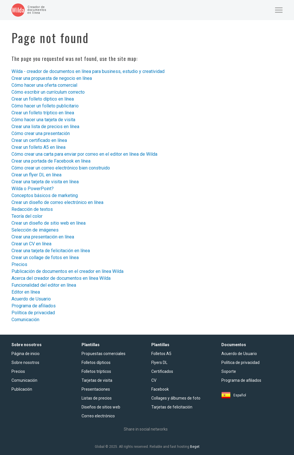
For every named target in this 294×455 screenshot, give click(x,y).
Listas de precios (97, 398)
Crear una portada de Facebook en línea (50, 161)
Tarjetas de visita (97, 380)
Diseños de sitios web (101, 407)
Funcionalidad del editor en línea (43, 285)
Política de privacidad (33, 312)
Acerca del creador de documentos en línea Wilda (61, 278)
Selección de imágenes (35, 230)
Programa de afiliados (33, 306)
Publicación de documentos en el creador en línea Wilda (67, 271)
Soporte (228, 371)
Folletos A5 (161, 353)
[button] (279, 10)
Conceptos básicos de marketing (44, 195)
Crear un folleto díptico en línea (42, 99)
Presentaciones (96, 389)
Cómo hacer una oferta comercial (44, 85)
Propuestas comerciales (103, 353)
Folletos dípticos (96, 362)
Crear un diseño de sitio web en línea (48, 223)
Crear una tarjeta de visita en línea (45, 181)
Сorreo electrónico (98, 416)
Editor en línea (25, 292)
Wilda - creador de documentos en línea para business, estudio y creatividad (88, 71)
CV (153, 380)
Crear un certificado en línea (39, 140)
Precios (19, 264)
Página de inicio (25, 353)
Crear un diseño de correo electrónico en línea (57, 202)
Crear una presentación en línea (42, 237)
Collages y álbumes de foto (175, 398)
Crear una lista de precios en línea (45, 126)
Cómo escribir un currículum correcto (48, 92)
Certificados (162, 371)
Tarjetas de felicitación (171, 407)
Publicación (21, 389)
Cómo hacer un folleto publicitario (45, 106)
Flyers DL (159, 362)
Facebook (160, 389)
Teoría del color (26, 216)
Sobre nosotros (25, 362)
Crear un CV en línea (31, 243)
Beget (195, 447)
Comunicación (25, 319)
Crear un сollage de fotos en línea (45, 257)
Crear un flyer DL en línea (36, 175)
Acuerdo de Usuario (31, 299)
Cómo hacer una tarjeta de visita (43, 119)
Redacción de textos (32, 209)
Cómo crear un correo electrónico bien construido (60, 168)
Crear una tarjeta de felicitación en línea (50, 250)
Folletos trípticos (96, 371)
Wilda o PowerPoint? (32, 188)
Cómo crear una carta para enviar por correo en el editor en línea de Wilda (84, 154)
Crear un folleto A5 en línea (38, 147)
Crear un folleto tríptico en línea (42, 112)
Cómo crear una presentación (40, 133)
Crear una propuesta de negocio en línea (51, 78)
